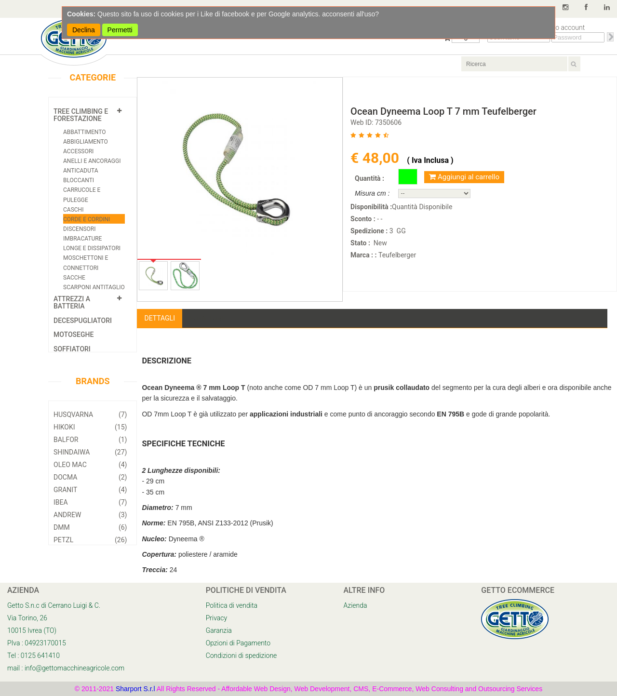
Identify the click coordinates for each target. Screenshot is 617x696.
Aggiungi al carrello (464, 177)
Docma (90, 477)
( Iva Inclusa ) (430, 160)
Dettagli (159, 318)
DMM (90, 527)
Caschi (73, 209)
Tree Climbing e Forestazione (81, 114)
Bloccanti (78, 180)
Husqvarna (90, 414)
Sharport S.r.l (135, 689)
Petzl (90, 540)
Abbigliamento (85, 141)
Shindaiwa (90, 452)
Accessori (78, 151)
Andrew (90, 515)
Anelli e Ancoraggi (92, 161)
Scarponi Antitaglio (94, 287)
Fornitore (207, 318)
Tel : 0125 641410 (33, 655)
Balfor (90, 439)
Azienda (355, 605)
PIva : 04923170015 (36, 643)
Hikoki (90, 427)
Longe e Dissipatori (92, 248)
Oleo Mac (90, 464)
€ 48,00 (376, 157)
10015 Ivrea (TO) (31, 630)
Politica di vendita (231, 605)
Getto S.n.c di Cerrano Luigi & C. (53, 605)
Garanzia (219, 630)
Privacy (216, 618)
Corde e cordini (86, 219)
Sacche (74, 277)
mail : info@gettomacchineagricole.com (65, 668)
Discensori (79, 229)
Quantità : (369, 178)
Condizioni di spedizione (241, 655)
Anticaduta (80, 170)
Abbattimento (84, 132)
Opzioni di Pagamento (238, 643)
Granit (90, 490)
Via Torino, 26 (27, 618)
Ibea (90, 502)
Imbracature (82, 238)
